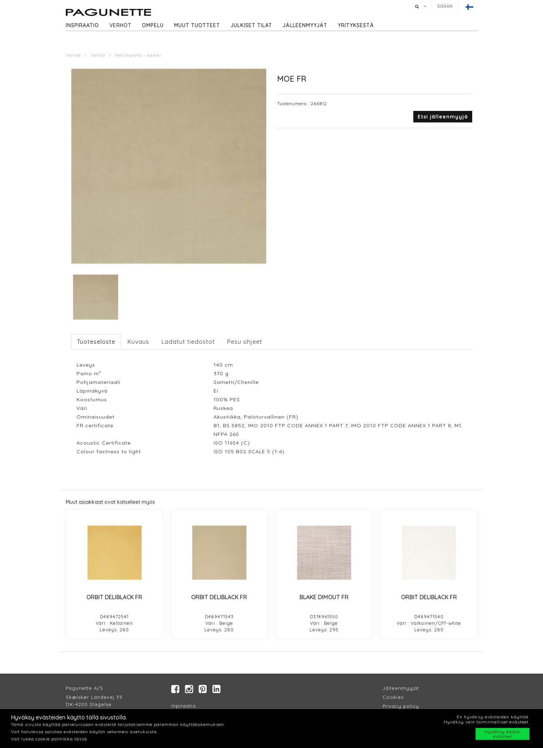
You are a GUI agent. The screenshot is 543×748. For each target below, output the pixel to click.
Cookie (392, 697)
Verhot (120, 25)
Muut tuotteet (197, 25)
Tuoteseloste (96, 341)
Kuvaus (138, 341)
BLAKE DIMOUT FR (324, 597)
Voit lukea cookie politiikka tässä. (49, 738)
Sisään (445, 6)
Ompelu (153, 25)
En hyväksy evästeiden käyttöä (493, 716)
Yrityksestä (356, 25)
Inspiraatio (82, 25)
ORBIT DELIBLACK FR (114, 597)
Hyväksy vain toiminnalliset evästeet (486, 721)
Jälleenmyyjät (305, 25)
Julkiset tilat (251, 25)
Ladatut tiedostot (188, 341)
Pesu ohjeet (244, 341)
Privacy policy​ (401, 706)
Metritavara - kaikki (138, 55)
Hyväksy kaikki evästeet (502, 734)
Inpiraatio (183, 706)
